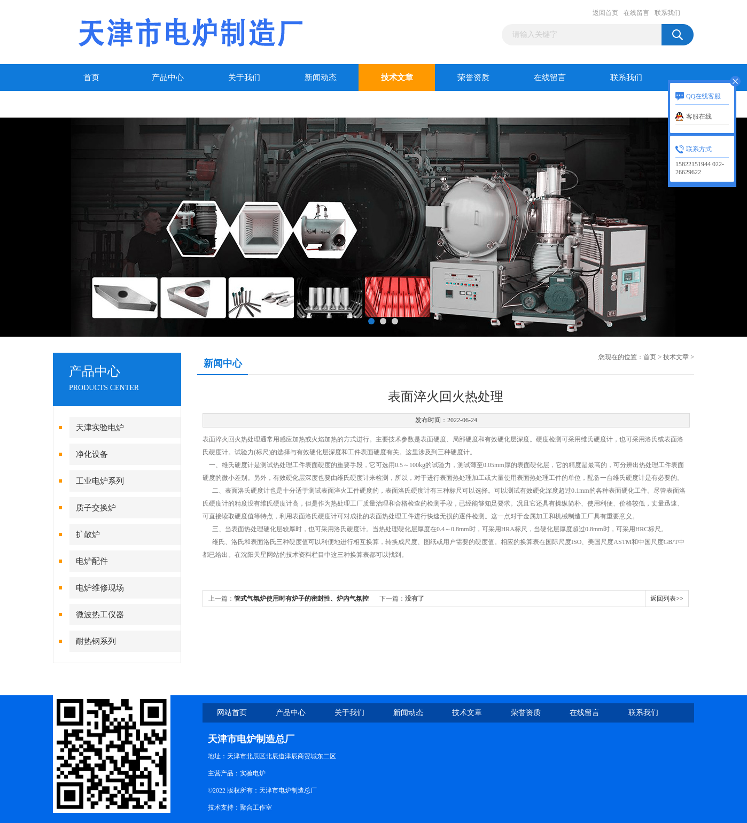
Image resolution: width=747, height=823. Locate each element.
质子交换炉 (96, 507)
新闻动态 (321, 77)
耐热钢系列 (96, 641)
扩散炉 (88, 534)
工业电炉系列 (100, 481)
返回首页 (605, 13)
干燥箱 (91, 104)
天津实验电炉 (100, 427)
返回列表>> (666, 598)
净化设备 (92, 454)
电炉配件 (92, 561)
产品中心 (168, 77)
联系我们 (667, 13)
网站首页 (232, 713)
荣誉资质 (473, 77)
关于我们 (244, 77)
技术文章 (397, 77)
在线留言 (636, 13)
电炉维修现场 (100, 588)
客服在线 (699, 116)
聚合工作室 (256, 807)
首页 (91, 77)
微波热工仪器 (100, 614)
